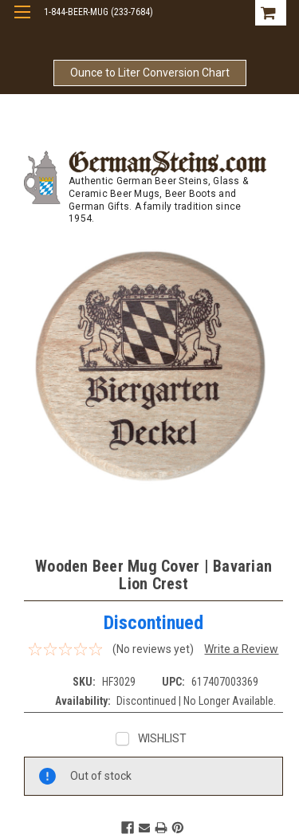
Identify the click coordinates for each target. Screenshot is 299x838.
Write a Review (241, 649)
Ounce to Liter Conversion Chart (150, 72)
